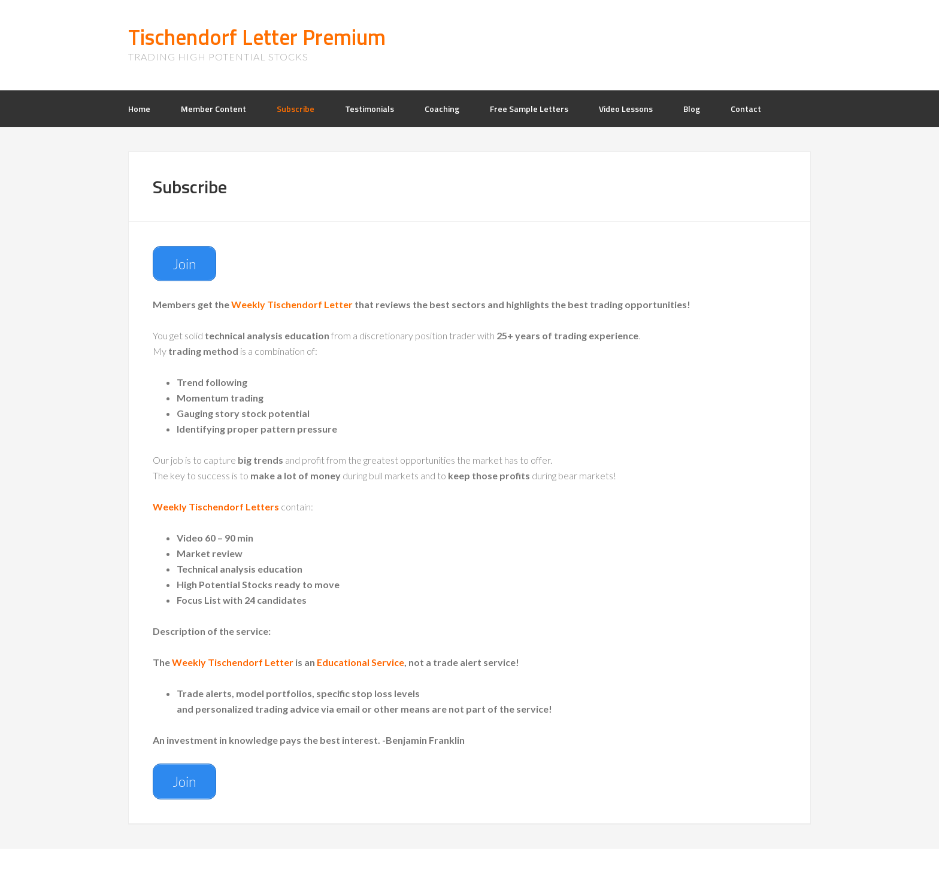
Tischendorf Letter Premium (257, 36)
